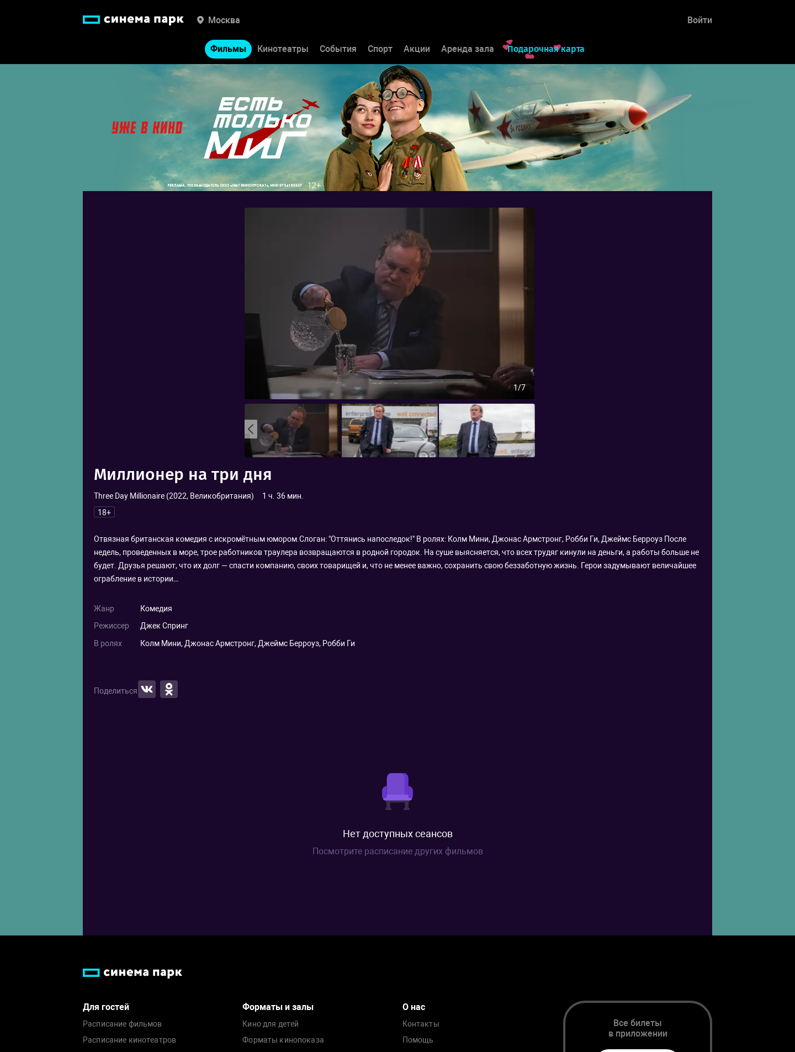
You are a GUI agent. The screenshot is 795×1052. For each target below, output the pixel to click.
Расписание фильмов (122, 1024)
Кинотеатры (283, 49)
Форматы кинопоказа (283, 1040)
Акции (417, 49)
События (338, 49)
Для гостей (106, 1007)
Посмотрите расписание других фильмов (397, 851)
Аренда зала (467, 49)
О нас (413, 1007)
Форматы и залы (278, 1007)
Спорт (380, 49)
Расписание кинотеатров (129, 1040)
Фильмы (228, 49)
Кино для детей (270, 1024)
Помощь (418, 1040)
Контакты (420, 1024)
